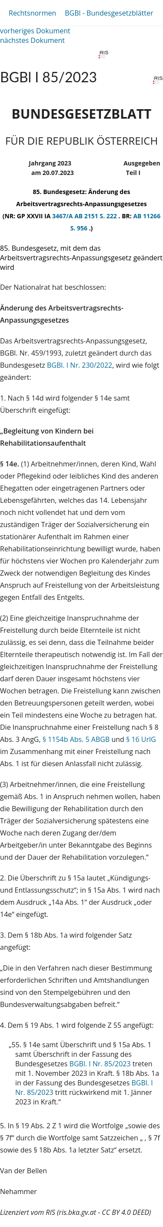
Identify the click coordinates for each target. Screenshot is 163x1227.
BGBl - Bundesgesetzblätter (109, 13)
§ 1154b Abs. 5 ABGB (76, 739)
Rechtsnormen (32, 13)
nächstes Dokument (32, 40)
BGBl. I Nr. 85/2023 (100, 1063)
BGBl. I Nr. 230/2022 (79, 365)
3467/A (63, 216)
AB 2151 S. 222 (96, 216)
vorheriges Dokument (35, 31)
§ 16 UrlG (141, 739)
